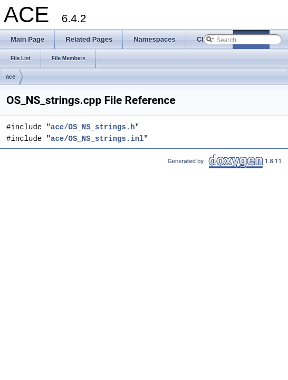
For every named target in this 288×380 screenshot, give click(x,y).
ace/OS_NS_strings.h (93, 127)
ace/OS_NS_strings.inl (97, 139)
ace (10, 76)
